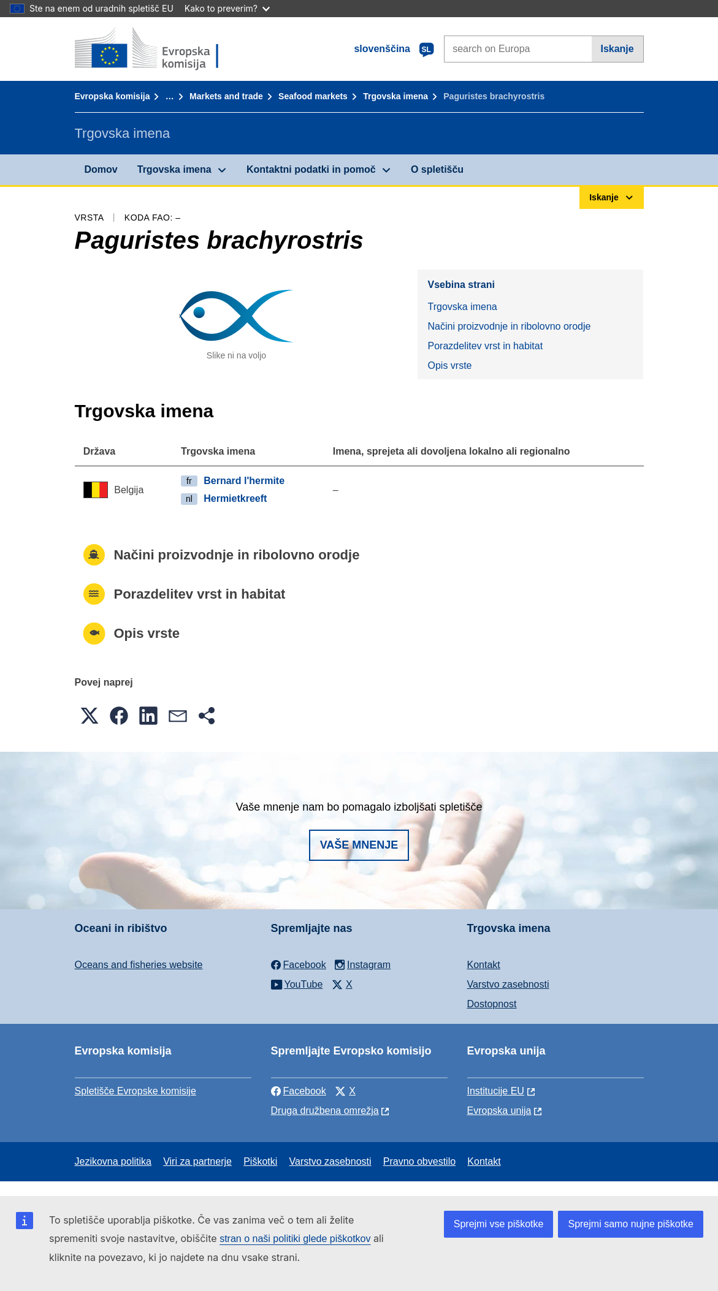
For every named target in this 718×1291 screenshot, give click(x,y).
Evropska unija (499, 1110)
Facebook (298, 1091)
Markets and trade (226, 96)
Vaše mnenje (359, 845)
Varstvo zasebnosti (508, 984)
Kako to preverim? (227, 8)
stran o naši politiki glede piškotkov (295, 1238)
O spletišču (437, 169)
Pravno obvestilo (419, 1161)
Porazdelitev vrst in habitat (485, 346)
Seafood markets (313, 96)
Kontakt (483, 965)
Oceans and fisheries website (139, 965)
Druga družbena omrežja (325, 1110)
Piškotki (260, 1161)
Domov (101, 169)
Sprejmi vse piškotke (499, 1224)
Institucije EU (495, 1091)
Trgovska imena (395, 96)
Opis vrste (449, 365)
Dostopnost (492, 1004)
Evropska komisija (112, 96)
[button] (89, 715)
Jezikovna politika (113, 1161)
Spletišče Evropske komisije (135, 1091)
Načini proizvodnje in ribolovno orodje (508, 326)
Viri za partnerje (197, 1161)
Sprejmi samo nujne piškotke (630, 1224)
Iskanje (616, 49)
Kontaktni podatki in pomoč (311, 169)
